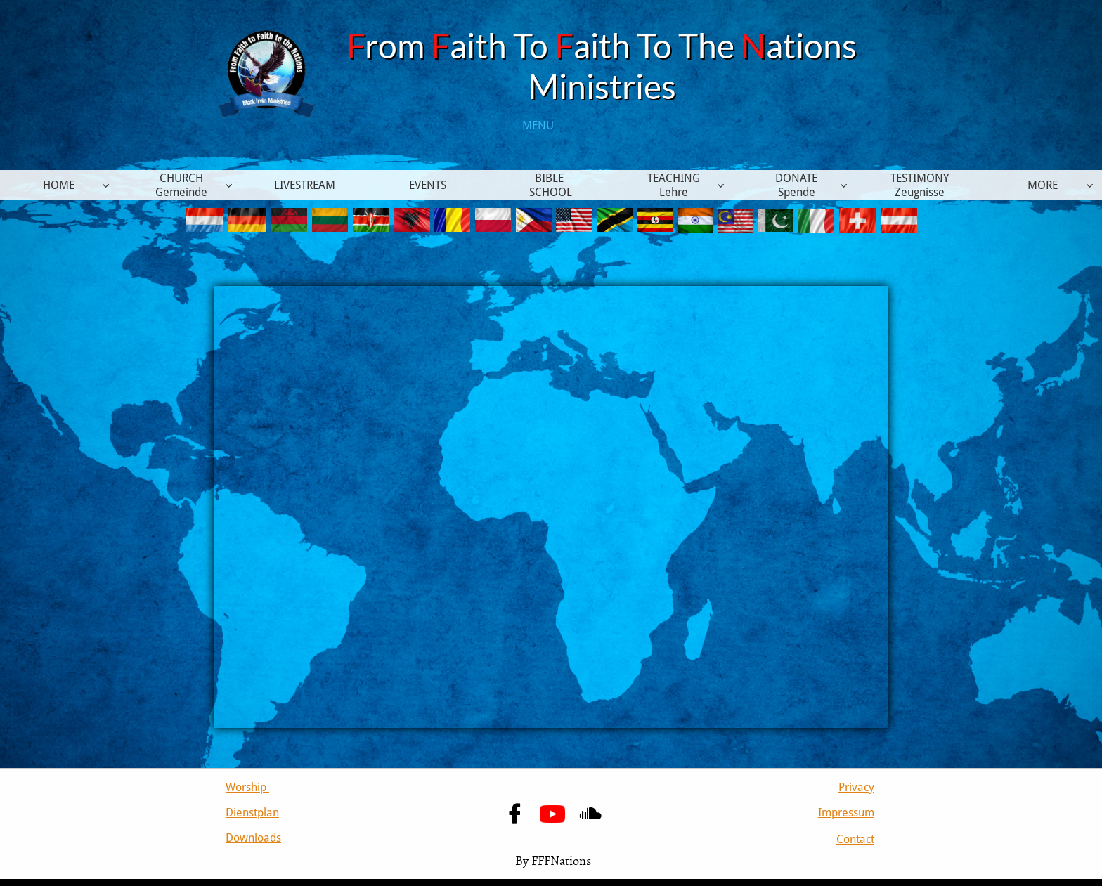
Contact (855, 839)
